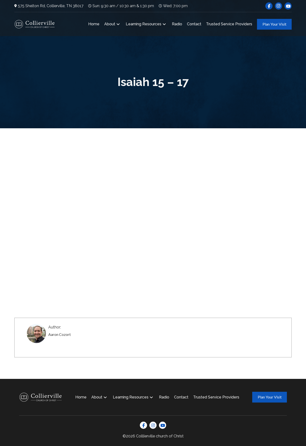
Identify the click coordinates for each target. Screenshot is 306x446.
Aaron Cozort (59, 334)
